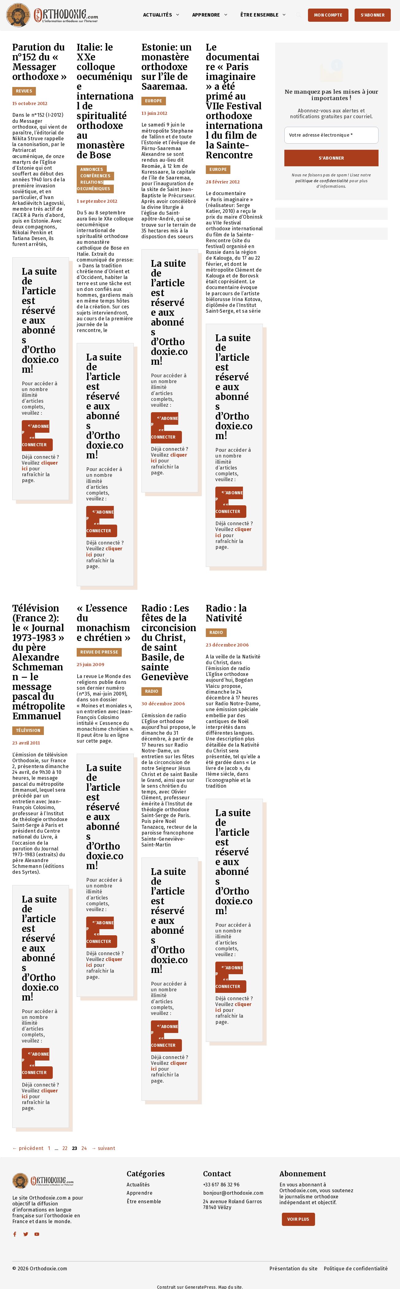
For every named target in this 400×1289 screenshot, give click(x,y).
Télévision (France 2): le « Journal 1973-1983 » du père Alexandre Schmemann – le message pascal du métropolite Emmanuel (38, 662)
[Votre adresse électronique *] (331, 135)
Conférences (95, 176)
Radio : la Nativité (226, 613)
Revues (24, 91)
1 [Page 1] (50, 1148)
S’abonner (35, 429)
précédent (28, 1148)
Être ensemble (266, 15)
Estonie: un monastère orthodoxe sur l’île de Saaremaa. (166, 67)
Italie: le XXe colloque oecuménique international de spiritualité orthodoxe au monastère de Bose (105, 101)
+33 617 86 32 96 (221, 1185)
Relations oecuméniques (93, 185)
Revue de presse (99, 652)
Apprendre (213, 15)
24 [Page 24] (85, 1148)
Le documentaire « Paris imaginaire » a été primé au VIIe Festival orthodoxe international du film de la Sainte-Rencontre (234, 101)
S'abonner (373, 15)
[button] (179, 15)
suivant (103, 1148)
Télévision (28, 730)
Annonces (91, 169)
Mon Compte (328, 15)
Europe (153, 101)
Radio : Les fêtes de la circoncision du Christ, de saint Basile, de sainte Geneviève (169, 643)
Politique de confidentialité (356, 1269)
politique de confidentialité (321, 181)
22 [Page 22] (65, 1148)
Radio (152, 691)
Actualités (164, 15)
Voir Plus (298, 1219)
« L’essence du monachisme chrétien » (104, 623)
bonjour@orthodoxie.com (233, 1193)
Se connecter (34, 441)
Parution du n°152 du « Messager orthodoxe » (39, 62)
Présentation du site (293, 1269)
